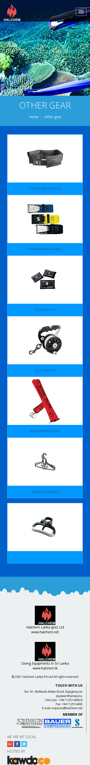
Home (34, 116)
